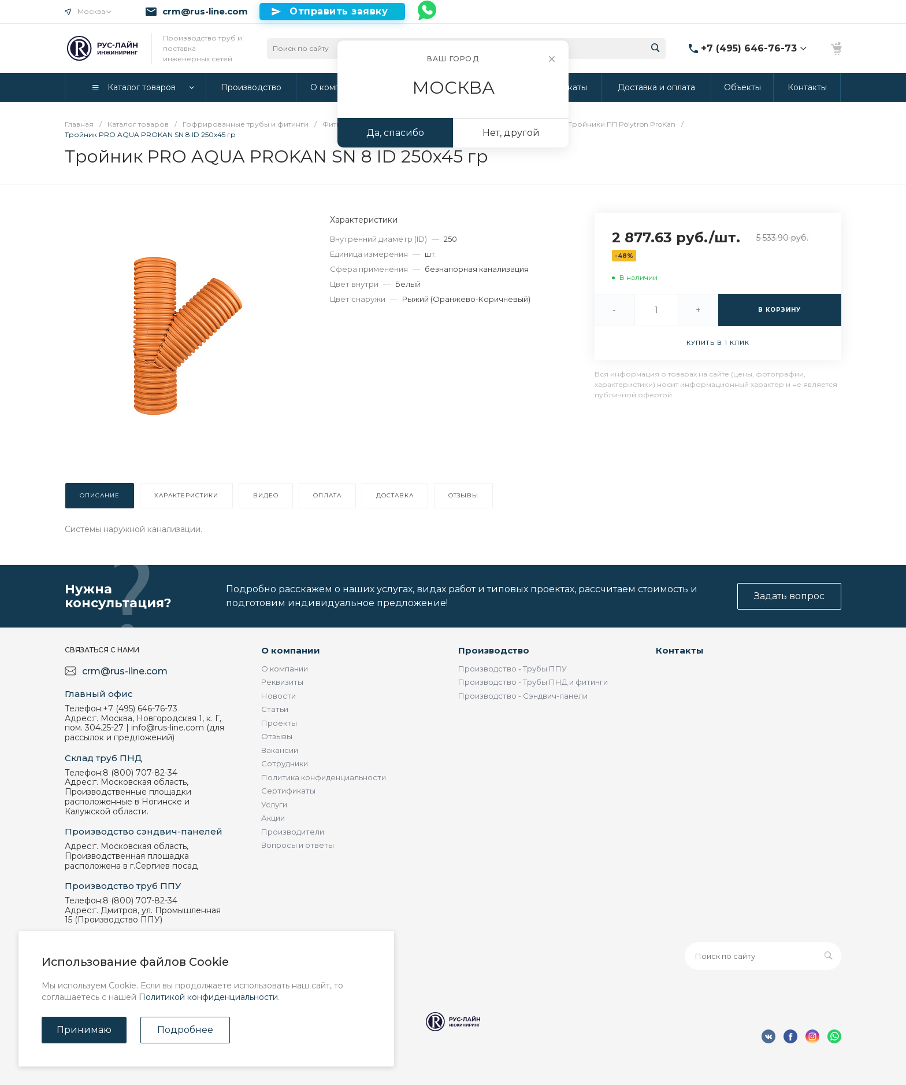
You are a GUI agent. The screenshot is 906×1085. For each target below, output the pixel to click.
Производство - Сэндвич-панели (523, 695)
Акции (273, 817)
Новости (278, 695)
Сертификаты (288, 790)
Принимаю (84, 1029)
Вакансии (279, 750)
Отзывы (276, 736)
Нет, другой (511, 132)
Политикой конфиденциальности (208, 997)
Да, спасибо (395, 132)
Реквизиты (282, 682)
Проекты (279, 723)
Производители (292, 831)
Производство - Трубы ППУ (512, 668)
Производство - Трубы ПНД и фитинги (533, 682)
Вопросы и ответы (297, 845)
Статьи (274, 709)
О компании (290, 650)
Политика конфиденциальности (323, 777)
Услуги (274, 804)
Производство (493, 650)
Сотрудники (284, 763)
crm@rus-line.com (205, 11)
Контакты (680, 650)
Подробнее (185, 1029)
